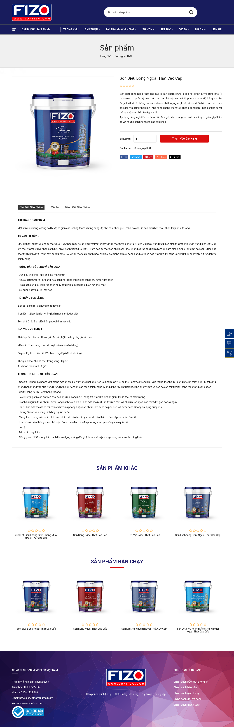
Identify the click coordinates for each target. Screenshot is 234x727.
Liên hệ (216, 29)
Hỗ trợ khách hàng (121, 29)
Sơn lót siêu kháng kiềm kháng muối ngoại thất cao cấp (36, 536)
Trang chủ (71, 29)
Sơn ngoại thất (142, 148)
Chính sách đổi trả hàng (188, 699)
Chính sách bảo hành (186, 687)
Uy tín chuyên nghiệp (154, 694)
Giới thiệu (92, 29)
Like (124, 157)
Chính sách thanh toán (187, 704)
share (161, 157)
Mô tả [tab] (55, 207)
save (148, 157)
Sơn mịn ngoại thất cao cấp (144, 535)
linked (174, 157)
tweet (136, 157)
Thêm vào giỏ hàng (184, 138)
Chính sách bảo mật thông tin (191, 681)
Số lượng (125, 138)
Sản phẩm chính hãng (98, 694)
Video (184, 29)
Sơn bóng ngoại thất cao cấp (90, 535)
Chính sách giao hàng (186, 693)
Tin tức (167, 29)
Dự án (200, 29)
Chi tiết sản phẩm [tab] (31, 207)
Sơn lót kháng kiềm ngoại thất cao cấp (198, 535)
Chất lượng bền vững (126, 694)
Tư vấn (148, 29)
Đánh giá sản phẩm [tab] (77, 207)
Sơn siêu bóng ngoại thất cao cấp (151, 78)
